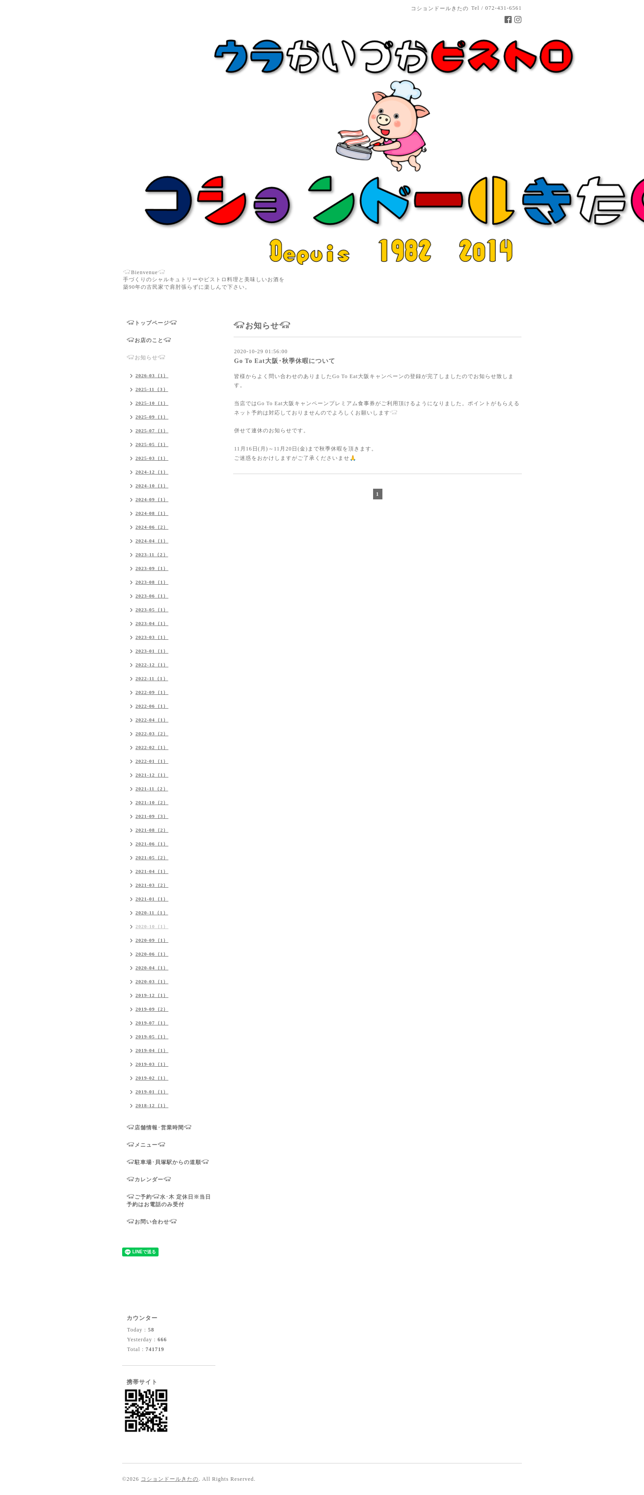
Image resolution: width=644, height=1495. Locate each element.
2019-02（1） (151, 1077)
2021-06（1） (151, 843)
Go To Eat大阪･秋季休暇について (284, 361)
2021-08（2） (151, 830)
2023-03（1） (151, 637)
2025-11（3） (151, 389)
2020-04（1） (151, 967)
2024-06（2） (151, 527)
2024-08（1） (151, 513)
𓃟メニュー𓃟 (146, 1145)
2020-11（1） (151, 912)
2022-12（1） (151, 664)
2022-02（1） (151, 747)
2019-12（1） (151, 995)
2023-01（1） (151, 651)
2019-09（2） (151, 1009)
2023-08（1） (151, 582)
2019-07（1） (151, 1022)
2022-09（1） (151, 692)
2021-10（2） (151, 802)
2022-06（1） (151, 706)
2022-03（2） (151, 733)
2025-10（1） (151, 403)
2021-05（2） (151, 857)
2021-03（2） (151, 885)
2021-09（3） (151, 816)
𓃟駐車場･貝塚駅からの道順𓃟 (168, 1162)
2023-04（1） (151, 623)
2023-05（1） (151, 609)
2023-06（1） (151, 595)
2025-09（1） (151, 416)
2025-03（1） (151, 458)
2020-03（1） (151, 981)
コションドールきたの (170, 1479)
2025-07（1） (151, 430)
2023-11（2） (151, 554)
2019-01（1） (151, 1091)
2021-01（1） (151, 898)
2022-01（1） (151, 761)
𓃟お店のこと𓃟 (149, 340)
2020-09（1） (151, 940)
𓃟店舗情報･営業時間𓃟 (159, 1127)
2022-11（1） (151, 678)
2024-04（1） (151, 540)
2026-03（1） (151, 375)
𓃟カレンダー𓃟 (149, 1179)
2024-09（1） (151, 499)
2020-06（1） (151, 954)
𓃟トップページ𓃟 (152, 323)
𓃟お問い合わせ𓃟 (152, 1222)
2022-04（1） (151, 719)
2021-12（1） (151, 774)
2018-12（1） (151, 1105)
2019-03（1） (151, 1064)
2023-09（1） (151, 568)
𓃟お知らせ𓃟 (146, 358)
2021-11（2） (151, 788)
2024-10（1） (151, 485)
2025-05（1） (151, 444)
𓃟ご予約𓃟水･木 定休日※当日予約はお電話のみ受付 (169, 1201)
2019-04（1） (151, 1050)
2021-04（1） (151, 871)
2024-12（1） (151, 471)
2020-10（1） (151, 926)
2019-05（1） (151, 1036)
